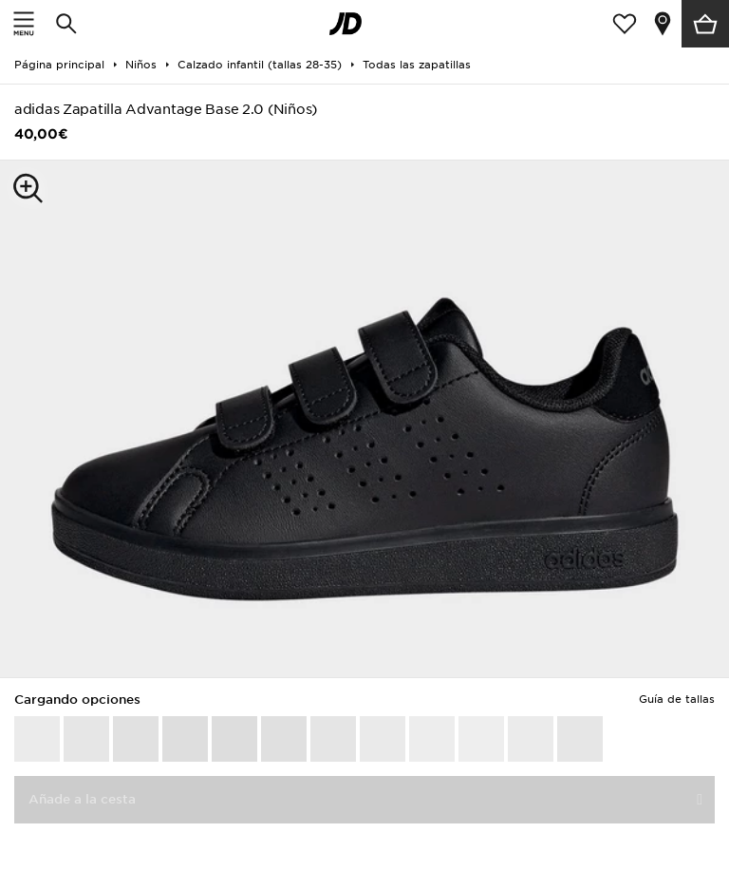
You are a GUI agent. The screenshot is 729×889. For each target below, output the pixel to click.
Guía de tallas (677, 699)
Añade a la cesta (82, 799)
